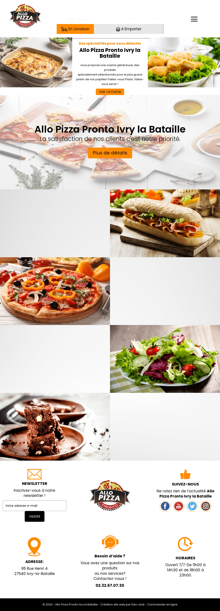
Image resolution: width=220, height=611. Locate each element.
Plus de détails (110, 153)
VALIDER (34, 516)
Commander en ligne (162, 604)
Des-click (138, 604)
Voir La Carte (110, 91)
